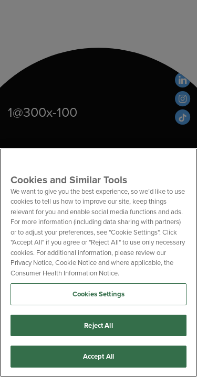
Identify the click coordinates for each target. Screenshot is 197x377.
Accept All (98, 356)
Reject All (98, 325)
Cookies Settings (98, 294)
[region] (98, 262)
